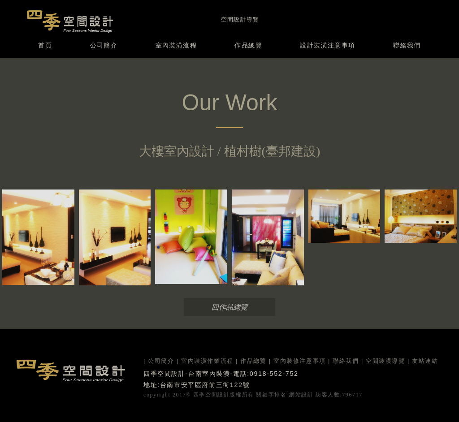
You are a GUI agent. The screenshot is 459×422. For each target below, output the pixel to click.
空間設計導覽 (240, 19)
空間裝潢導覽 (385, 360)
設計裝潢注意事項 (327, 45)
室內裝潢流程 (176, 45)
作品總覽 (248, 45)
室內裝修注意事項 (299, 360)
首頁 (45, 45)
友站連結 (425, 360)
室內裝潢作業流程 (207, 360)
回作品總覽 (229, 307)
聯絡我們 (407, 45)
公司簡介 (104, 45)
